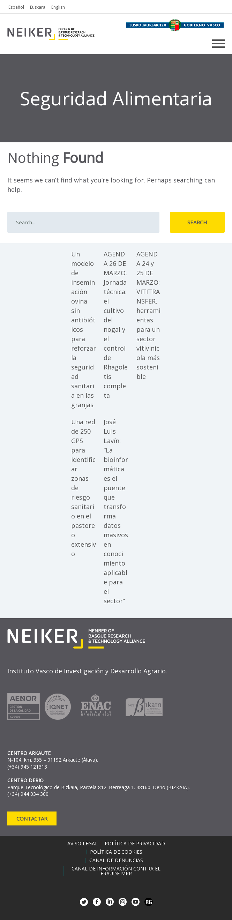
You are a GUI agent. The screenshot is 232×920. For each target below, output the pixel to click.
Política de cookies (116, 852)
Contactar (31, 818)
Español (16, 7)
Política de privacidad (135, 843)
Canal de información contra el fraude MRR (116, 871)
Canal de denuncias (116, 860)
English (58, 7)
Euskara (37, 7)
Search (197, 222)
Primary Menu (218, 43)
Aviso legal (82, 843)
